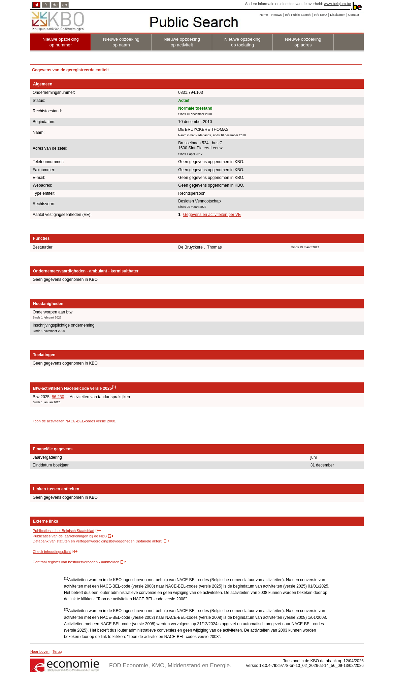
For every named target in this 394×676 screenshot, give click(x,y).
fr (45, 4)
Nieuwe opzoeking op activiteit (182, 42)
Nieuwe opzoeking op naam (121, 42)
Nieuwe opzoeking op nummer (60, 42)
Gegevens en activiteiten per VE (212, 214)
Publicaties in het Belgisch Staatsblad (63, 531)
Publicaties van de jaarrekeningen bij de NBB (70, 536)
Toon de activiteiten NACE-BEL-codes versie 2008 (74, 421)
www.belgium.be (337, 4)
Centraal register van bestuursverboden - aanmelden (76, 562)
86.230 (58, 397)
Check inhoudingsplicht (52, 552)
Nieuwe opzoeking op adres (303, 42)
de (55, 4)
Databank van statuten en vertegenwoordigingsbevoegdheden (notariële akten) (97, 541)
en (64, 4)
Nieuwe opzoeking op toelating (242, 42)
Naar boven (40, 651)
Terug (57, 651)
